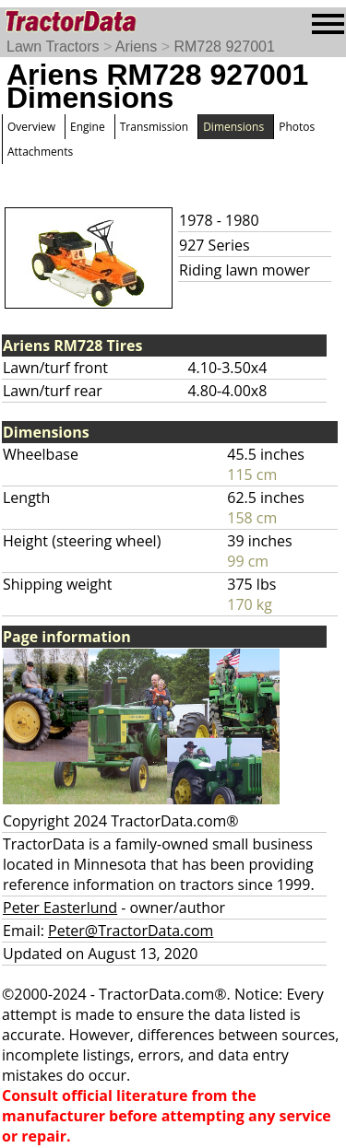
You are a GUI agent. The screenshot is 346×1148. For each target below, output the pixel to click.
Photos (297, 127)
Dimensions (233, 127)
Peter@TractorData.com (130, 930)
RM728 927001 (223, 46)
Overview (31, 127)
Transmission (154, 127)
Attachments (40, 151)
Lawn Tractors (52, 46)
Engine (87, 127)
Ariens (136, 46)
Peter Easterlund (60, 907)
